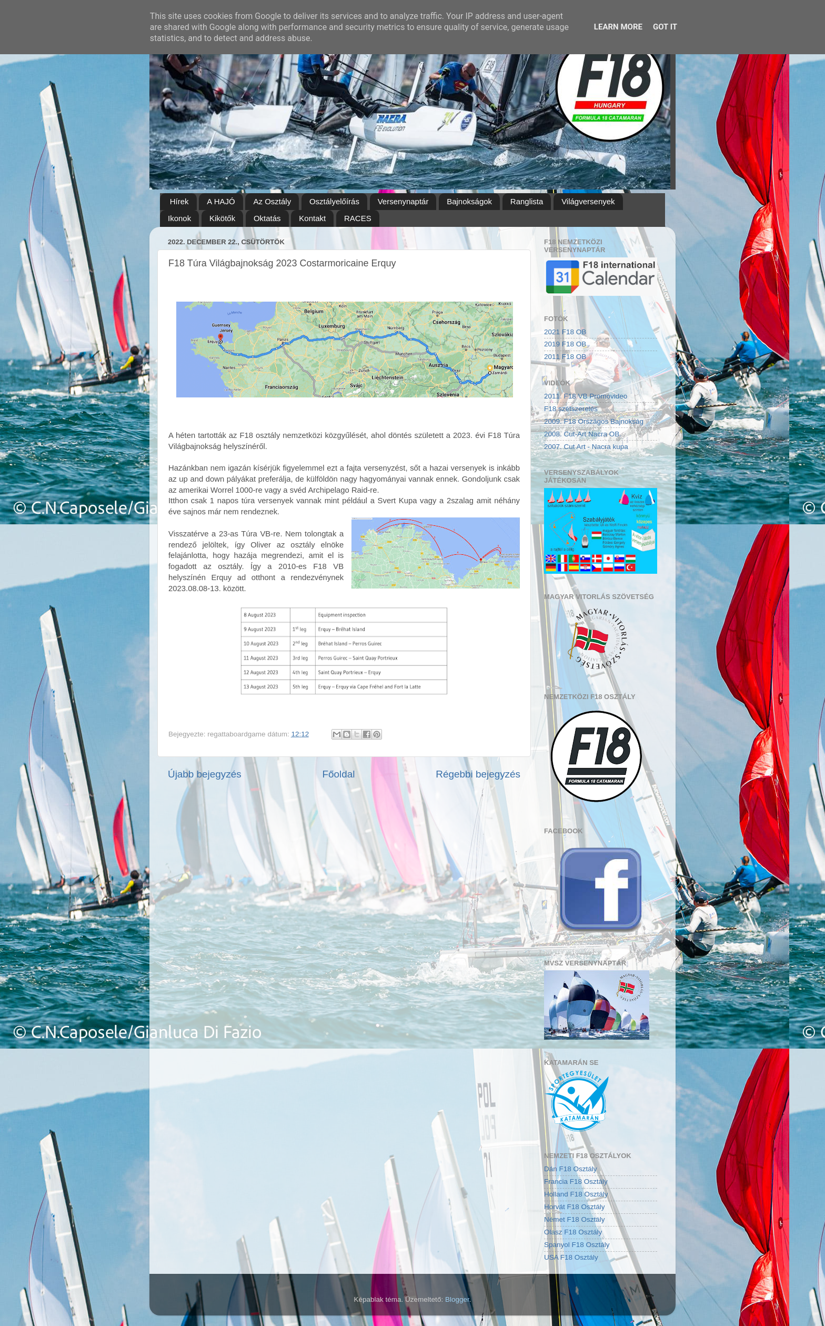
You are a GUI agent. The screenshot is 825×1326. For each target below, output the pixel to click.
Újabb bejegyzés (205, 774)
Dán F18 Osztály (570, 1169)
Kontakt (312, 218)
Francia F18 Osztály (576, 1181)
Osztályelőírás (334, 201)
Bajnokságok (469, 201)
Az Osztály (272, 201)
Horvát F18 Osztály (574, 1207)
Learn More (618, 27)
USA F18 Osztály (571, 1257)
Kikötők (222, 218)
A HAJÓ (221, 201)
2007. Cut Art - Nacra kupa (586, 447)
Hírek (179, 201)
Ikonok (179, 218)
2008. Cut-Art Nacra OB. (582, 434)
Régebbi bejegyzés (478, 774)
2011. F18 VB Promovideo (585, 396)
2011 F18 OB (565, 357)
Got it (665, 27)
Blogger (457, 1299)
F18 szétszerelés (571, 409)
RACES (357, 218)
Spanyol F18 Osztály (577, 1245)
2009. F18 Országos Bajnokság (593, 421)
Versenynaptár (403, 201)
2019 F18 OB (565, 344)
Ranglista (527, 201)
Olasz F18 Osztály (573, 1232)
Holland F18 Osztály (576, 1194)
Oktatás (267, 218)
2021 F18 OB (565, 332)
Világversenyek (588, 201)
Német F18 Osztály (574, 1219)
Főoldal (339, 774)
